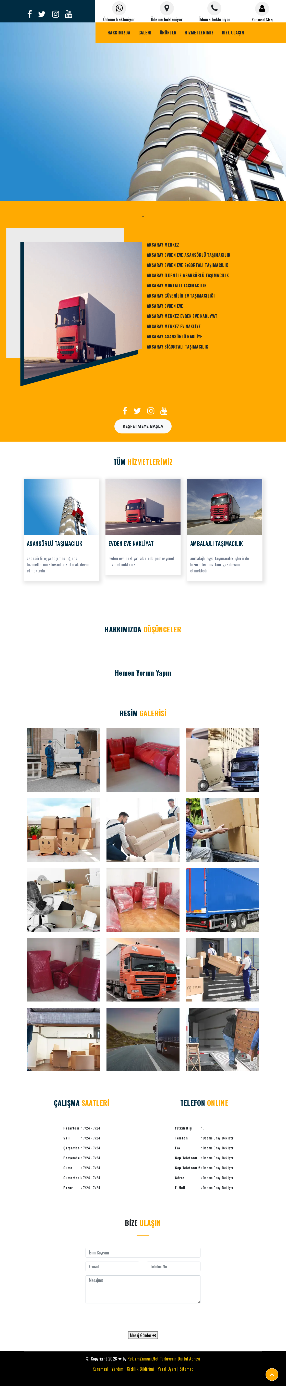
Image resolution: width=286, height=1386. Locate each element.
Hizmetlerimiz (199, 33)
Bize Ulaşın (233, 33)
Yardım (117, 1369)
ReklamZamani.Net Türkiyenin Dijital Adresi (163, 1359)
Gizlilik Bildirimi (140, 1369)
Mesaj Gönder (143, 1335)
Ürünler (168, 33)
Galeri (144, 33)
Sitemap (186, 1369)
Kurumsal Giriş (262, 19)
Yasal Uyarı (167, 1369)
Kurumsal (100, 1369)
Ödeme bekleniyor (119, 19)
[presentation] (143, 1317)
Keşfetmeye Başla (143, 426)
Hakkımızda (119, 33)
